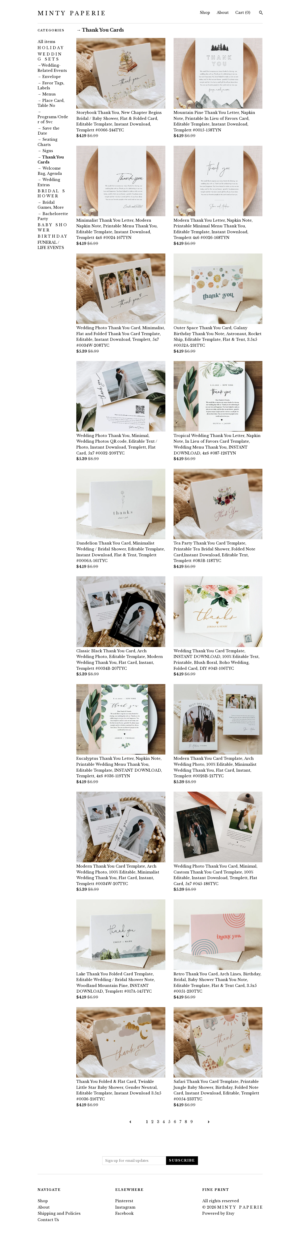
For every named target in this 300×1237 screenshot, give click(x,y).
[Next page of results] (209, 1121)
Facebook (124, 1213)
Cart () (242, 12)
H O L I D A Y (50, 47)
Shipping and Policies (59, 1213)
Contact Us (48, 1219)
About (223, 12)
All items (46, 41)
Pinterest (124, 1201)
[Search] (261, 13)
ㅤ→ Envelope (49, 76)
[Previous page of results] (131, 1121)
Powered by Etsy (218, 1213)
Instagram (125, 1207)
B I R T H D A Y (52, 236)
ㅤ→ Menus (47, 94)
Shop (205, 12)
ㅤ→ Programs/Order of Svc (53, 116)
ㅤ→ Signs (45, 150)
